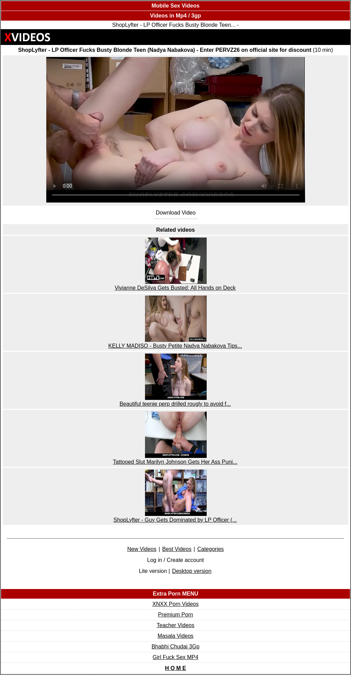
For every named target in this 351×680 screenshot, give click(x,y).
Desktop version (191, 571)
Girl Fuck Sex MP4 (175, 657)
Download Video (175, 213)
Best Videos (176, 549)
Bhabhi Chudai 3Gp (175, 646)
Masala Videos (176, 636)
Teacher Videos (175, 625)
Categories (210, 549)
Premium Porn (175, 615)
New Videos (141, 549)
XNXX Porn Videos (176, 604)
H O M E (175, 668)
